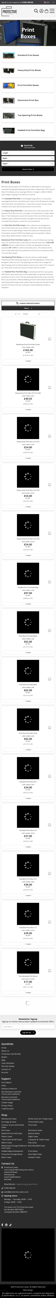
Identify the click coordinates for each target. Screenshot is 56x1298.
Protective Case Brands (11, 1054)
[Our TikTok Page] (10, 1225)
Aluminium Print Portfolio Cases (28, 344)
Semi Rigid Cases (35, 1154)
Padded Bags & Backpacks (12, 1151)
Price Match (6, 1082)
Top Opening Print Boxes (28, 976)
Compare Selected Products (28, 303)
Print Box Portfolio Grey (28, 733)
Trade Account (7, 1108)
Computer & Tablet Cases (38, 1139)
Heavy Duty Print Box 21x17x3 (28, 442)
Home (3, 1048)
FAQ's (3, 1085)
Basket (4, 1057)
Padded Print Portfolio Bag (28, 587)
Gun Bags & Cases (8, 1122)
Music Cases (6, 1157)
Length (5, 153)
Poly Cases (32, 1142)
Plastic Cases (6, 1136)
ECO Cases (5, 1130)
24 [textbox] (15, 314)
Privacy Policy (7, 1105)
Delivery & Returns (9, 1088)
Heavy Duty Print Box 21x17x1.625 (28, 393)
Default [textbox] (25, 314)
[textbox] (49, 2)
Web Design (28, 1290)
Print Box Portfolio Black (28, 636)
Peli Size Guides (7, 1066)
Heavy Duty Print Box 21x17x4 (28, 490)
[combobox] (49, 2)
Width (5, 158)
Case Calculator (7, 1063)
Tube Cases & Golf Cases (11, 1139)
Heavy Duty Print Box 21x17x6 (28, 539)
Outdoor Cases (34, 1157)
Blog (3, 1060)
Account (4, 1072)
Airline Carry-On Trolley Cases (40, 1119)
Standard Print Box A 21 (28, 879)
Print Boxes (33, 1151)
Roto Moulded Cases (36, 1146)
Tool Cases (32, 1125)
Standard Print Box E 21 (28, 830)
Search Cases (28, 169)
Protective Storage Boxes (11, 1154)
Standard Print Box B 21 (28, 782)
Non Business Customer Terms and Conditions (11, 1093)
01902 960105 (27, 2)
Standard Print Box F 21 (28, 927)
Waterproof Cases (8, 1119)
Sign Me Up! (28, 1032)
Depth (5, 164)
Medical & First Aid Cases (11, 1133)
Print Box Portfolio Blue (28, 685)
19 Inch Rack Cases (35, 1122)
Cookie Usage (7, 1102)
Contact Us (6, 1069)
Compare (28, 361)
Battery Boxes (34, 1133)
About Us (5, 1051)
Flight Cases (33, 1136)
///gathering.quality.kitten (26, 1184)
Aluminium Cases (35, 1130)
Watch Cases (6, 1142)
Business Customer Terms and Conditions (10, 1098)
